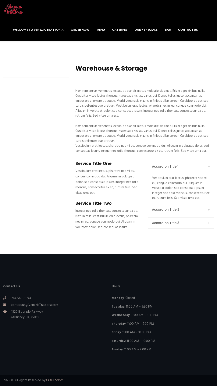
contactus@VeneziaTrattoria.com (34, 305)
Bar (168, 30)
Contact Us (188, 30)
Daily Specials (146, 30)
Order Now (80, 30)
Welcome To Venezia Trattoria (38, 30)
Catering (119, 30)
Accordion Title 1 (181, 166)
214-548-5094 (21, 298)
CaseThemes (55, 380)
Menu (100, 30)
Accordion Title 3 (181, 223)
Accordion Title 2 (181, 209)
